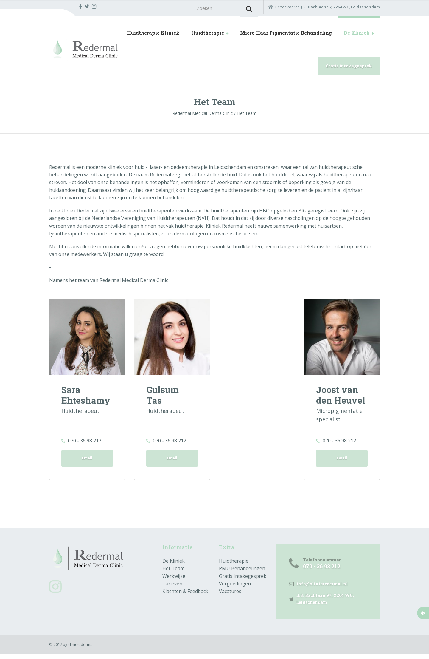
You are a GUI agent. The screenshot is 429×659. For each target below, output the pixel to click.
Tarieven (172, 587)
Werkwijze (173, 580)
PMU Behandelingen (242, 572)
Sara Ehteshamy (85, 396)
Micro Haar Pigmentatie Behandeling (286, 34)
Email (87, 461)
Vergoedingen (235, 587)
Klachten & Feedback (185, 595)
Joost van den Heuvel (340, 396)
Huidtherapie (207, 34)
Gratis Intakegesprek (242, 580)
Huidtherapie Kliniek (153, 34)
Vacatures (230, 595)
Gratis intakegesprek (349, 67)
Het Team (173, 572)
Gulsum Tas (163, 396)
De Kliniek (357, 34)
